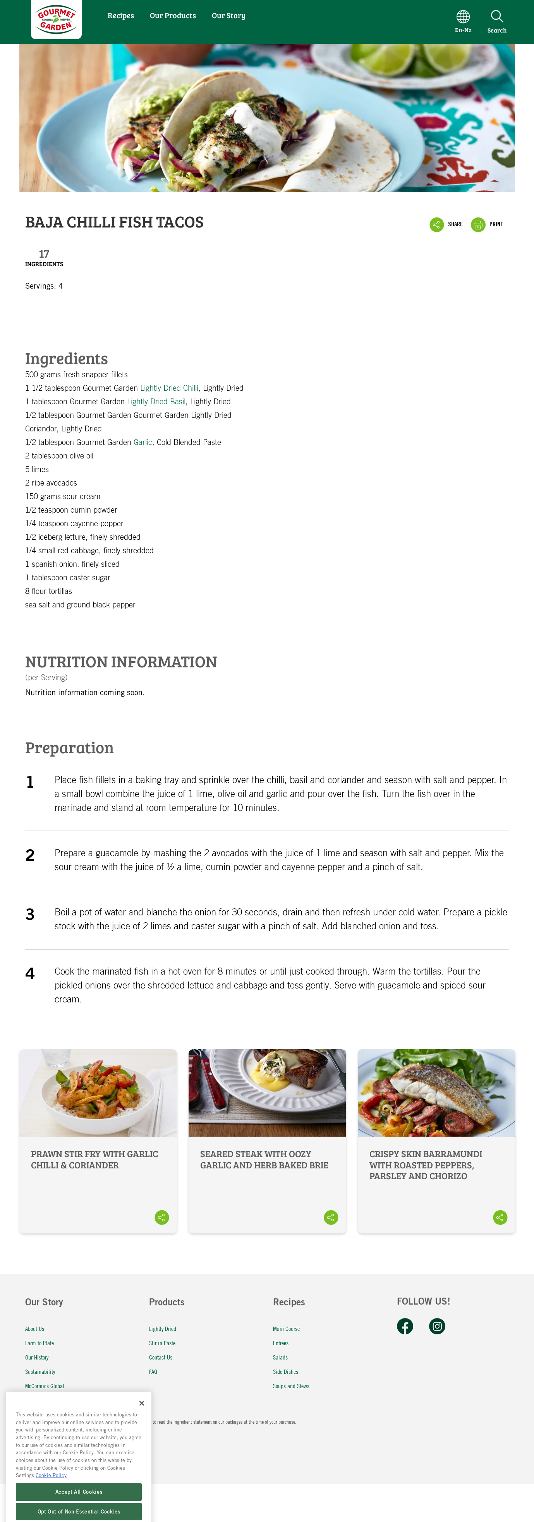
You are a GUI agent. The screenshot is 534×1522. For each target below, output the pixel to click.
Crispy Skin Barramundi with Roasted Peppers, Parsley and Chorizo (436, 1141)
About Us (34, 1328)
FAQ (153, 1371)
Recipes (121, 15)
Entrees (280, 1342)
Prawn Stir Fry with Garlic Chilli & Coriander (98, 1141)
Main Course (286, 1328)
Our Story (229, 15)
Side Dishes (285, 1371)
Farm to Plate (39, 1342)
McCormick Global (44, 1385)
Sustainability (40, 1371)
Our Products (173, 15)
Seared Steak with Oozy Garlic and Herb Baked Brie (267, 1141)
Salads (280, 1357)
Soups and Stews (291, 1385)
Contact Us (160, 1357)
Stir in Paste (162, 1342)
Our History (36, 1357)
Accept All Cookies (79, 1509)
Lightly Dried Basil (156, 402)
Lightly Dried (162, 1328)
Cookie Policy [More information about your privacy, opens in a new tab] (51, 1493)
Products (167, 1303)
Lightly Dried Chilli (169, 388)
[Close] (141, 1420)
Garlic (143, 442)
